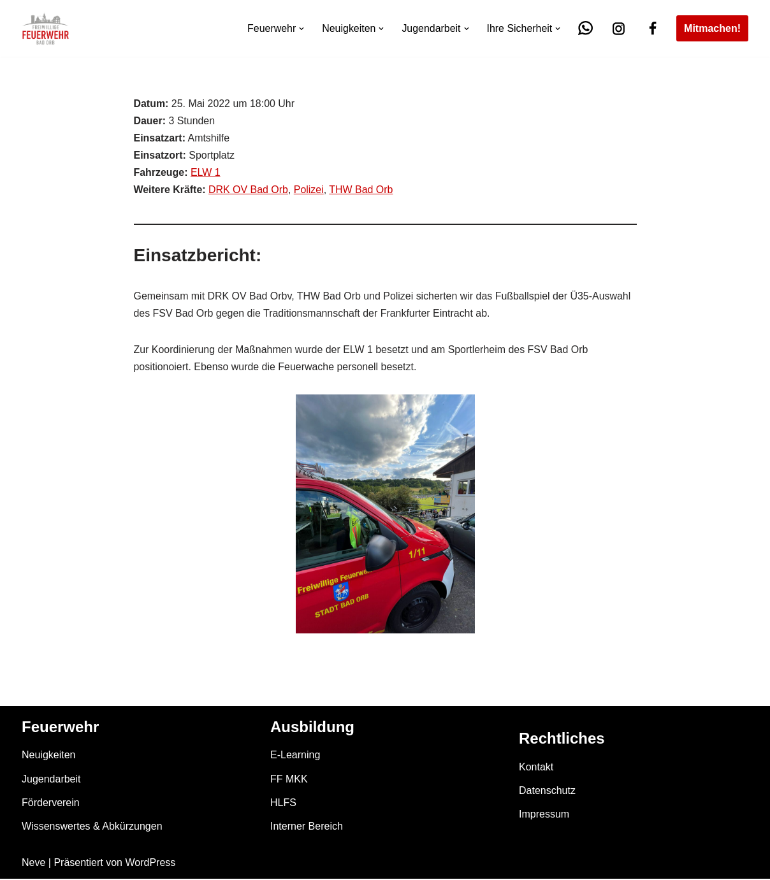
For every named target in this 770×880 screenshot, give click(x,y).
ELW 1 (206, 173)
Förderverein (51, 803)
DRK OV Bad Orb (248, 190)
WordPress (150, 863)
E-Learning (295, 756)
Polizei (309, 190)
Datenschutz (547, 791)
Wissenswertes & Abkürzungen (92, 827)
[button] (300, 28)
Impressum (544, 815)
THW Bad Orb (361, 190)
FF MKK (289, 779)
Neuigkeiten (49, 756)
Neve (33, 863)
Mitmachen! (712, 28)
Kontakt (536, 768)
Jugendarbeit (51, 779)
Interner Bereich (306, 827)
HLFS (283, 803)
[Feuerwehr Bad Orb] (45, 28)
